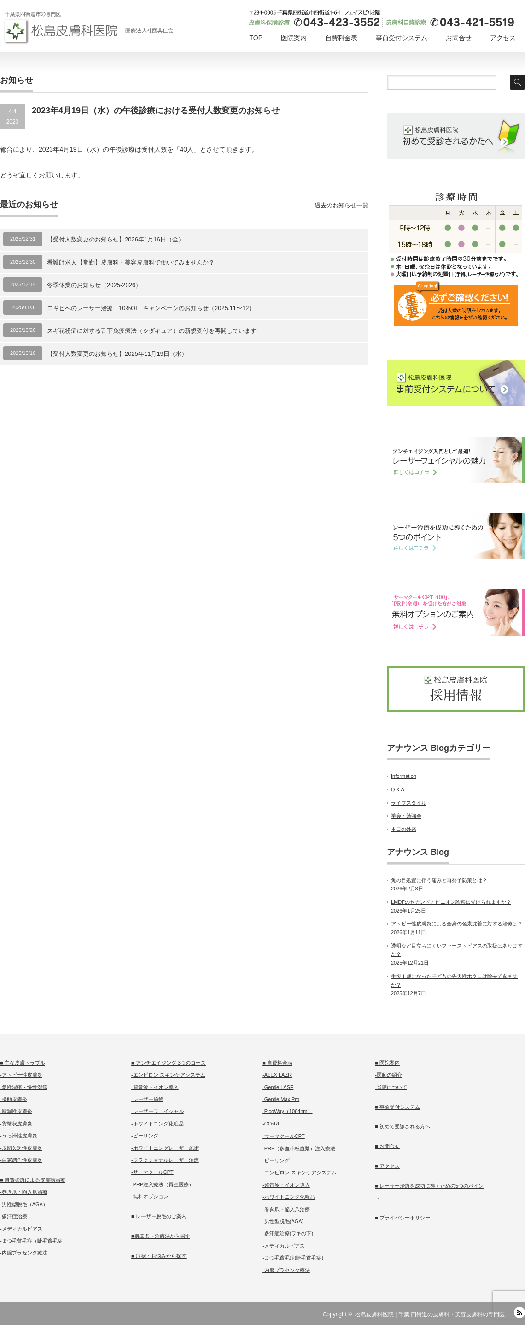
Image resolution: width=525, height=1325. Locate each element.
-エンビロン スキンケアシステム (168, 1075)
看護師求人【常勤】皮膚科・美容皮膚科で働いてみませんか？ (131, 262)
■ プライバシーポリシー (402, 1217)
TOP (255, 37)
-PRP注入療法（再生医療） (162, 1184)
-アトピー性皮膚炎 (21, 1075)
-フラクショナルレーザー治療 (165, 1160)
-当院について (391, 1087)
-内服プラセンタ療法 (23, 1252)
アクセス (503, 37)
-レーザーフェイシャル (157, 1111)
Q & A (397, 789)
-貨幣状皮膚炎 (16, 1123)
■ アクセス (387, 1166)
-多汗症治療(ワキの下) (287, 1233)
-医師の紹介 (388, 1075)
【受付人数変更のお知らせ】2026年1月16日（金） (115, 239)
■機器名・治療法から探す (160, 1236)
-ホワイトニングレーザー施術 (165, 1148)
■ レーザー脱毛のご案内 (159, 1216)
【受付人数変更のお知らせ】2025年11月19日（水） (117, 353)
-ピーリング (144, 1135)
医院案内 (294, 37)
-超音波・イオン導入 (155, 1087)
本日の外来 (403, 829)
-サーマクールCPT (152, 1172)
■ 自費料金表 (277, 1063)
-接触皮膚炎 (13, 1099)
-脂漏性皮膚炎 (16, 1111)
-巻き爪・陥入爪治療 (23, 1192)
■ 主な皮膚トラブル (22, 1063)
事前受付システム (401, 37)
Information (403, 776)
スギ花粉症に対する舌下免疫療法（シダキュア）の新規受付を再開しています (152, 330)
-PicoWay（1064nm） (287, 1111)
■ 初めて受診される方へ (402, 1126)
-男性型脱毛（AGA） (24, 1204)
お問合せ (459, 37)
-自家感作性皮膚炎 (21, 1160)
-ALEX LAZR (277, 1075)
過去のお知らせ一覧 (341, 205)
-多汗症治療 (13, 1216)
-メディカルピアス (21, 1228)
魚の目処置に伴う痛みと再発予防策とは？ (439, 880)
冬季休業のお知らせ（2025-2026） (94, 285)
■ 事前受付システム (397, 1107)
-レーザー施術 (147, 1099)
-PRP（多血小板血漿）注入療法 (298, 1148)
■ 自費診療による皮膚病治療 (32, 1180)
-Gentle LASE (277, 1087)
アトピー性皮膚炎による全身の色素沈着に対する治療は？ (457, 923)
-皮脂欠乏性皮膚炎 (21, 1148)
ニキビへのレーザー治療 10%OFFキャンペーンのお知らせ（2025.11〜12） (151, 308)
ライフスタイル (408, 803)
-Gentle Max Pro (280, 1099)
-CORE (271, 1123)
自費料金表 (341, 37)
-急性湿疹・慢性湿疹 (23, 1087)
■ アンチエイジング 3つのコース (168, 1063)
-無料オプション (150, 1196)
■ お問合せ (387, 1146)
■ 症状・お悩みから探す (159, 1256)
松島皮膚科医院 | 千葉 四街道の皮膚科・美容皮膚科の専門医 (430, 1314)
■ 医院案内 (387, 1063)
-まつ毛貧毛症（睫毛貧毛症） (34, 1240)
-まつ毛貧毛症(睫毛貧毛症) (292, 1257)
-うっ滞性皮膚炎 (18, 1135)
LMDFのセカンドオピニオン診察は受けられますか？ (451, 902)
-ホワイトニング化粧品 (157, 1123)
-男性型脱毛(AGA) (282, 1221)
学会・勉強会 (406, 816)
